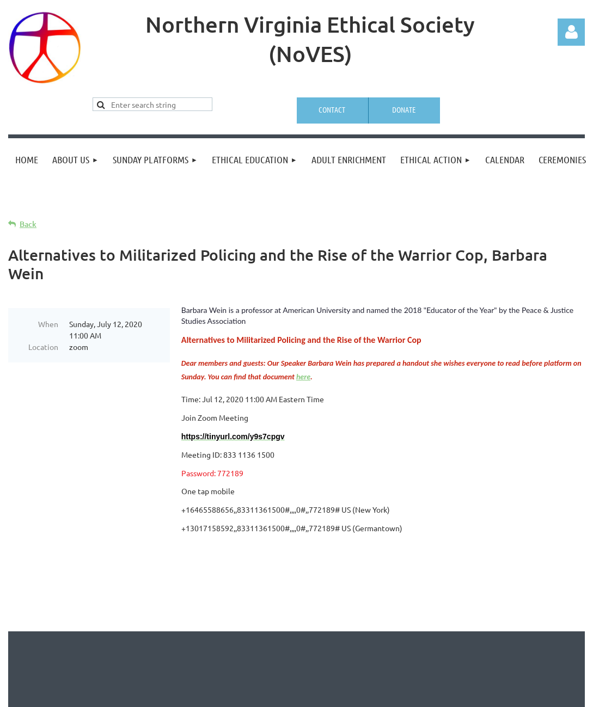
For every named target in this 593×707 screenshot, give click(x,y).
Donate (403, 109)
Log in (571, 32)
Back (28, 224)
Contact (332, 109)
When (48, 324)
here (303, 377)
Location (43, 347)
